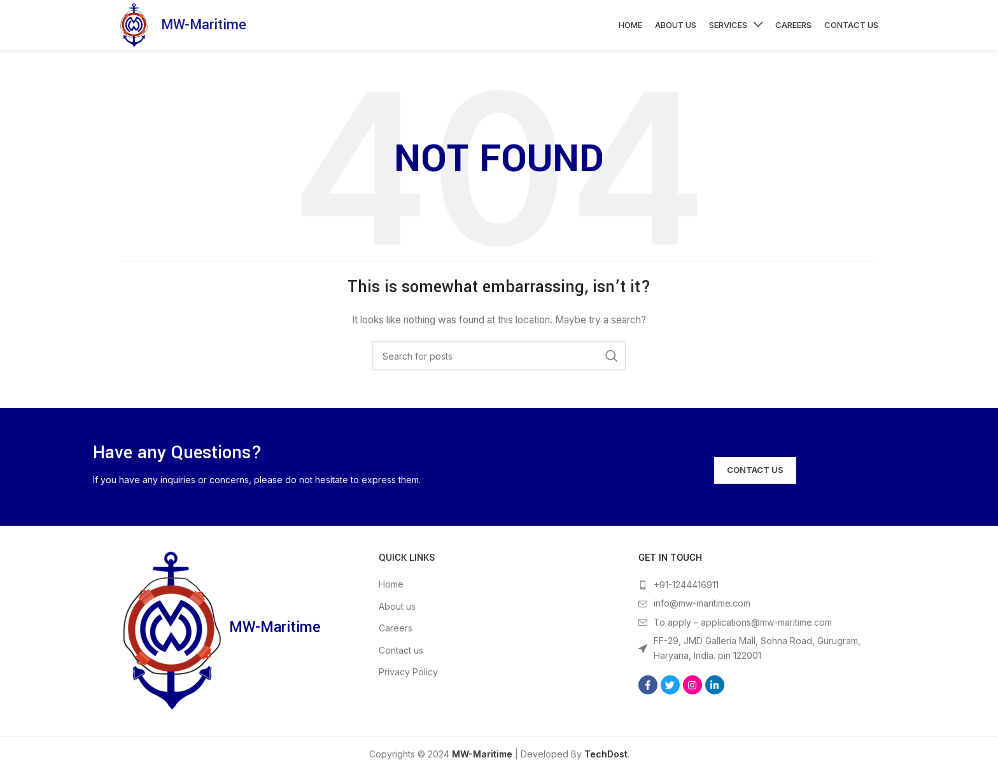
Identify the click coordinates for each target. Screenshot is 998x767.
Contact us (401, 657)
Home (391, 591)
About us (397, 613)
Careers (395, 635)
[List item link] (758, 592)
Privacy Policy (408, 679)
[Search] (499, 362)
